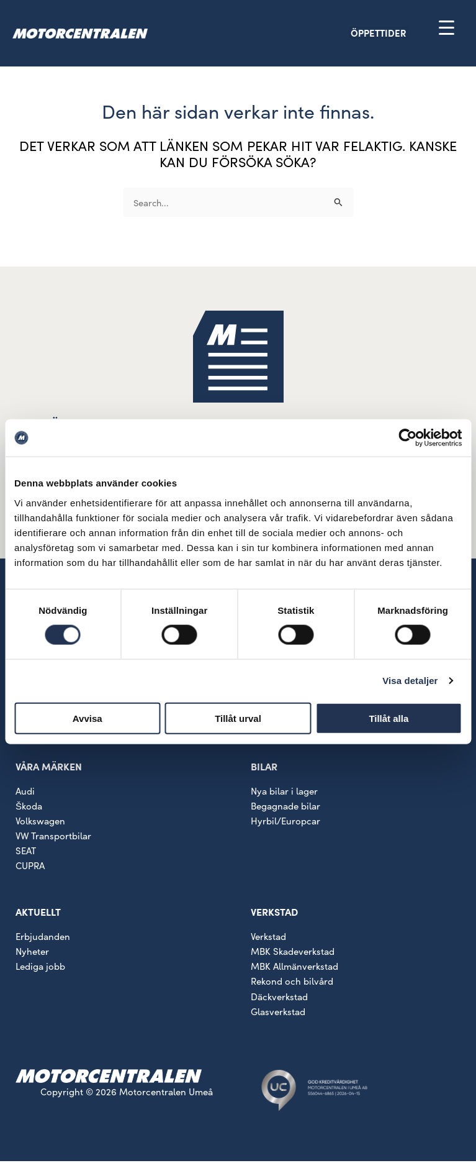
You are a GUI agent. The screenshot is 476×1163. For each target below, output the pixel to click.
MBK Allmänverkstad (294, 968)
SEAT (26, 852)
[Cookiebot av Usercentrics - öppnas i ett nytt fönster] (407, 438)
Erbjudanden (43, 938)
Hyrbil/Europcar (285, 822)
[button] (400, 34)
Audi (25, 792)
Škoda (29, 807)
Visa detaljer (410, 680)
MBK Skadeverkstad (293, 953)
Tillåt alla (388, 718)
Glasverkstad (278, 1012)
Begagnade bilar (285, 807)
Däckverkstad (279, 998)
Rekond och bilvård (292, 983)
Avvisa (87, 718)
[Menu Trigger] (446, 27)
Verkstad (268, 938)
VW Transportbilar (53, 837)
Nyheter (32, 953)
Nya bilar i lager (284, 792)
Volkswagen (40, 822)
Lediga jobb (40, 968)
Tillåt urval (238, 718)
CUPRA (30, 866)
